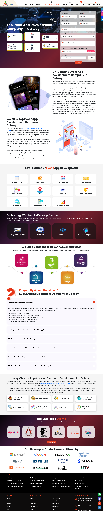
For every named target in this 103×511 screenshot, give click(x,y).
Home (25, 5)
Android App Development (14, 480)
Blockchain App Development (15, 486)
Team (63, 27)
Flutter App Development (37, 480)
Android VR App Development (15, 483)
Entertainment (34, 506)
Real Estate (55, 503)
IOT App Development (58, 478)
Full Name (65, 14)
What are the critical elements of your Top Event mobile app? (29, 366)
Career (64, 5)
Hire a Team (80, 5)
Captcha (65, 55)
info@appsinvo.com (55, 2)
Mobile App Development (14, 478)
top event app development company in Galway (55, 383)
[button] (99, 507)
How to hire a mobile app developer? (21, 302)
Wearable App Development (83, 486)
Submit (78, 62)
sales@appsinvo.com (70, 2)
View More (51, 442)
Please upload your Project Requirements (75, 48)
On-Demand (56, 498)
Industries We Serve (52, 5)
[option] (18, 231)
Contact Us (96, 5)
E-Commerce (33, 503)
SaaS (53, 509)
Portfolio (31, 5)
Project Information (68, 40)
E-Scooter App (34, 501)
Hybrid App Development (37, 483)
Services (39, 5)
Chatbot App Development (37, 478)
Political (54, 501)
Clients (71, 5)
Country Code (66, 20)
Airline (31, 498)
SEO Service (78, 480)
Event (31, 509)
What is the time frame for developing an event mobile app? (29, 339)
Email (82, 14)
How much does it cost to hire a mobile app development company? (31, 348)
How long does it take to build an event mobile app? (26, 330)
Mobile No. (83, 20)
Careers (9, 506)
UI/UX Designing (79, 483)
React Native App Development (61, 486)
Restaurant (55, 506)
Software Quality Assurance (83, 478)
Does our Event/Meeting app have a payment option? (26, 357)
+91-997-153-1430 (84, 505)
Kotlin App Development (59, 480)
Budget (64, 33)
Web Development (80, 489)
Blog (88, 5)
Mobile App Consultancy (59, 483)
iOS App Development (36, 486)
